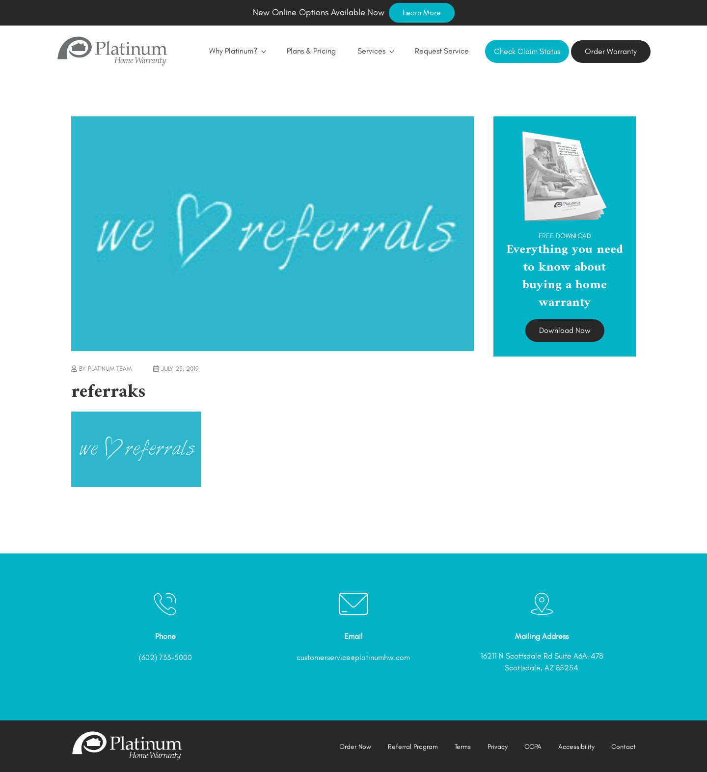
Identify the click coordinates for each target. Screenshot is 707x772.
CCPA (533, 747)
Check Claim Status (527, 51)
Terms (463, 747)
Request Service (442, 50)
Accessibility (576, 747)
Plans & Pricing (311, 50)
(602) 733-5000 (165, 657)
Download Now (565, 330)
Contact (623, 747)
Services (375, 50)
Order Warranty (611, 51)
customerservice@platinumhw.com (353, 657)
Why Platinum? (237, 50)
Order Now (355, 747)
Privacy (498, 747)
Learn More (422, 12)
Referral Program (413, 747)
